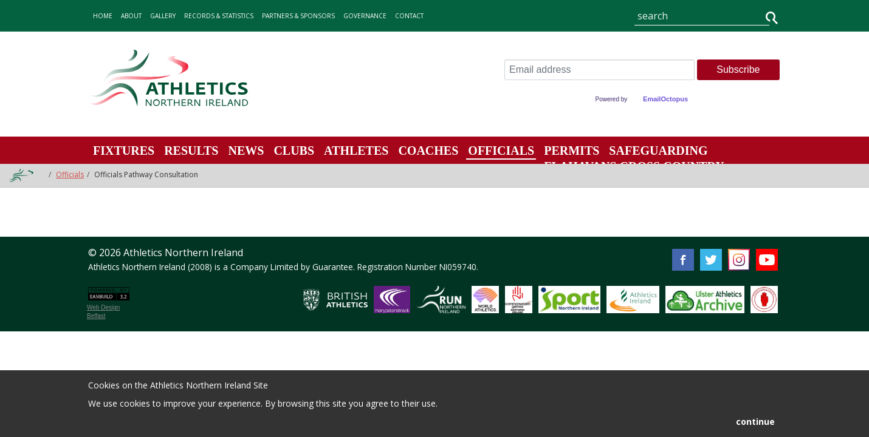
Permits (571, 150)
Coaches (428, 150)
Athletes (356, 150)
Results (191, 150)
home (102, 16)
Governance (364, 16)
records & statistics (218, 16)
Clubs (293, 150)
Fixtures (123, 150)
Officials (501, 150)
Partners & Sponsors (298, 16)
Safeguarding (658, 150)
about (131, 16)
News (246, 150)
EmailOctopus (665, 99)
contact (409, 16)
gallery (163, 16)
